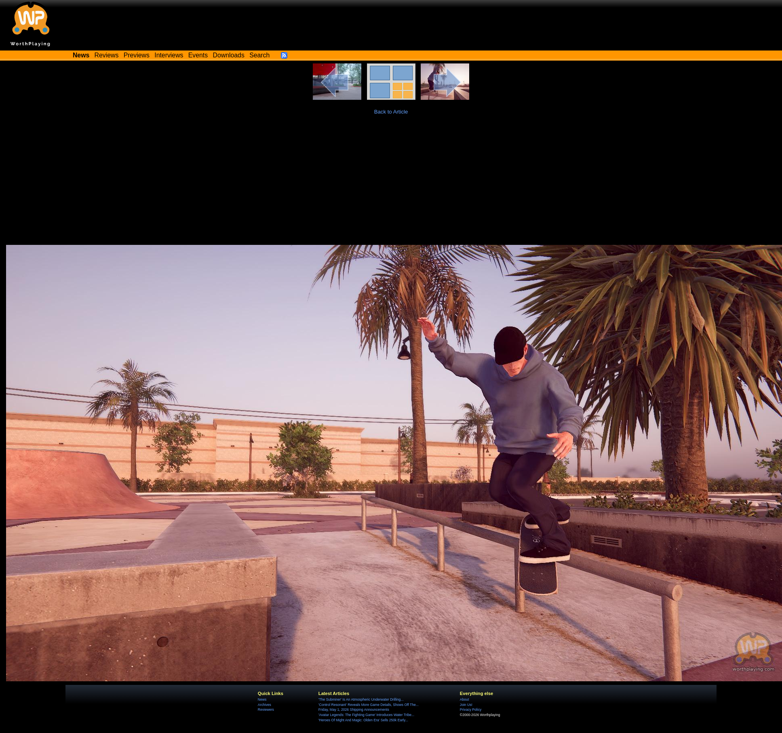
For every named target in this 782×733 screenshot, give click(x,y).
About (464, 699)
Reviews (107, 55)
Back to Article (391, 112)
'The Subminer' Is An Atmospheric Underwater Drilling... (361, 699)
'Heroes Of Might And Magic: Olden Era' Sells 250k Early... (363, 720)
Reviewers (266, 710)
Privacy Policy (470, 710)
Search (259, 55)
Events (198, 55)
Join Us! (466, 705)
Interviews (168, 55)
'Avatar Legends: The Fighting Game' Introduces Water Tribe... (366, 715)
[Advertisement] (391, 184)
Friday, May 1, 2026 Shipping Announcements (353, 710)
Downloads (229, 55)
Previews (137, 55)
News (262, 699)
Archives (264, 705)
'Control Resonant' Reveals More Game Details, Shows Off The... (368, 705)
